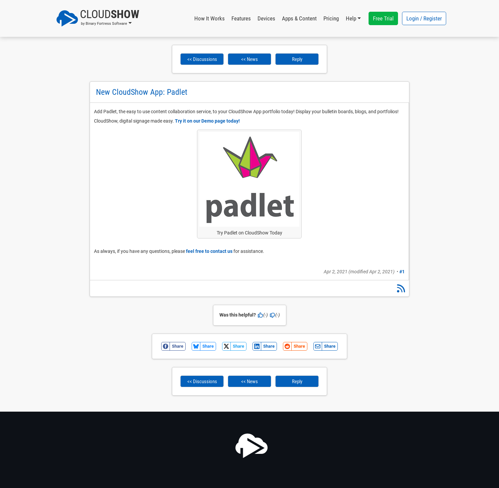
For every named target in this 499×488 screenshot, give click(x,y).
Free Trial (383, 18)
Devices (266, 18)
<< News (249, 59)
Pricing (331, 18)
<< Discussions (202, 59)
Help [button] (351, 18)
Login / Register (424, 18)
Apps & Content (299, 18)
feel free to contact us (209, 251)
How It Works (209, 18)
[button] (98, 18)
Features (241, 18)
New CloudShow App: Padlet (141, 92)
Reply (297, 59)
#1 (402, 271)
